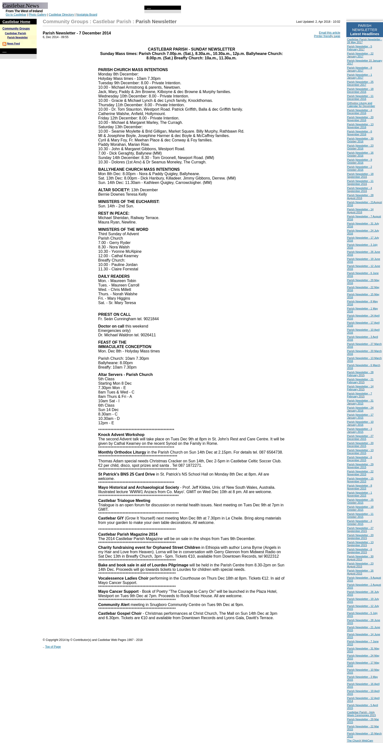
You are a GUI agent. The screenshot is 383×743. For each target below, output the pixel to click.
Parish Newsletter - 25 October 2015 (360, 501)
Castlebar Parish (15, 33)
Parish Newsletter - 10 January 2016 (360, 423)
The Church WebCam (360, 740)
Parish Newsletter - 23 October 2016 (360, 147)
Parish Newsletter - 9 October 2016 (359, 161)
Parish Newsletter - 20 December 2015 (360, 444)
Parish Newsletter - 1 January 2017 (359, 76)
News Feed (13, 43)
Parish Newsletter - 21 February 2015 (360, 381)
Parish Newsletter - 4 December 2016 (359, 112)
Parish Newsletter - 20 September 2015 (360, 537)
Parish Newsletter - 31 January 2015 (360, 402)
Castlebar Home (16, 22)
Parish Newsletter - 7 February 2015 (359, 395)
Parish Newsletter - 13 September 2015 (360, 544)
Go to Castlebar (16, 14)
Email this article (329, 32)
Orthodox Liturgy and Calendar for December (361, 104)
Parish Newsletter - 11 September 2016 (360, 182)
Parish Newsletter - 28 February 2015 (360, 374)
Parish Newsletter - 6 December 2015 (359, 459)
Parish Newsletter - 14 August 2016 (360, 211)
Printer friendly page (327, 36)
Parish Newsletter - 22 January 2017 (360, 55)
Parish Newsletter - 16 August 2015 (360, 572)
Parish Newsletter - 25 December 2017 (360, 83)
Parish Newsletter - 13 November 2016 (360, 126)
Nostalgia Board (86, 14)
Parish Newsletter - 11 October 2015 (360, 515)
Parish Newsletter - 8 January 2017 (359, 69)
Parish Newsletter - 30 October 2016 (360, 140)
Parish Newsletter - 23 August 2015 (360, 565)
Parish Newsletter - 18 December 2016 (360, 90)
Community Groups (16, 28)
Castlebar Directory (61, 14)
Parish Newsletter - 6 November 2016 (359, 133)
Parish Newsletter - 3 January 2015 (359, 430)
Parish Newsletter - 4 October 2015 (359, 522)
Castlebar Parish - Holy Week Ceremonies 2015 (361, 714)
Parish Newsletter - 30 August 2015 (360, 558)
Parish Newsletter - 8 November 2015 (359, 487)
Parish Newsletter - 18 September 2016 (360, 175)
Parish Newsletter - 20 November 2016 (360, 119)
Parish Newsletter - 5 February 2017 (359, 48)
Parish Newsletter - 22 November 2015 (360, 473)
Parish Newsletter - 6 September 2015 (359, 551)
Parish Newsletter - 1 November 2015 (359, 494)
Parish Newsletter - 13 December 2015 (360, 452)
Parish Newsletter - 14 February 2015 (360, 388)
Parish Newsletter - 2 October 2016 (359, 168)
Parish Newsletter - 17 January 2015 (360, 416)
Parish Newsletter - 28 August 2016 (360, 197)
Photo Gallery (37, 14)
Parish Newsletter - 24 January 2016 (360, 409)
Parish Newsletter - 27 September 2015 (360, 529)
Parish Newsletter (17, 37)
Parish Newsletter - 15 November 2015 (360, 480)
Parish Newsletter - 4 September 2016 (359, 189)
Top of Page (53, 646)
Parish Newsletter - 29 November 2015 (360, 466)
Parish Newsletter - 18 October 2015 (360, 508)
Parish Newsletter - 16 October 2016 (360, 154)
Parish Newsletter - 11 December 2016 (360, 97)
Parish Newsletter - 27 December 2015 (360, 437)
